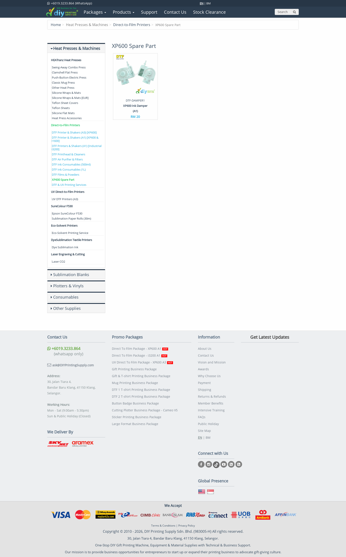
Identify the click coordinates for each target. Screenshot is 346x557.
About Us (204, 348)
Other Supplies (67, 308)
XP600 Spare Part (63, 180)
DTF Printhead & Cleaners (68, 154)
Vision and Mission (212, 362)
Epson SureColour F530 (67, 213)
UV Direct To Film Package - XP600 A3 (142, 362)
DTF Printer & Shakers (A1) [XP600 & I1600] (75, 139)
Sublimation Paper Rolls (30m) (71, 218)
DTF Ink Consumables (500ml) (71, 164)
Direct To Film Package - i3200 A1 (139, 355)
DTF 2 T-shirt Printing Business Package (141, 396)
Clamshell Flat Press (65, 72)
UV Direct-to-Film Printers (67, 192)
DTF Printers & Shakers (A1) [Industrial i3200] (77, 147)
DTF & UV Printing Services (69, 185)
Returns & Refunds (212, 396)
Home (56, 24)
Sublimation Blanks (71, 274)
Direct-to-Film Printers (131, 24)
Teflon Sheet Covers (65, 103)
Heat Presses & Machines (76, 48)
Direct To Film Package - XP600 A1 (140, 348)
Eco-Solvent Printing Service (70, 233)
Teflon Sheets (61, 108)
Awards (203, 369)
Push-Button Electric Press (69, 77)
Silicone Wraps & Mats (66, 93)
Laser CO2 (58, 261)
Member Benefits (210, 403)
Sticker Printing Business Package (136, 417)
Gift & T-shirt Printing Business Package (141, 376)
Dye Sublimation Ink (65, 247)
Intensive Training (211, 410)
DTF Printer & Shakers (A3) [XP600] (74, 132)
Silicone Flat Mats (63, 113)
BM (208, 3)
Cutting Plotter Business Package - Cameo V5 (145, 410)
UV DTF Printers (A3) (65, 199)
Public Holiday (208, 424)
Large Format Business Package (135, 424)
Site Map (204, 431)
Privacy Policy (186, 525)
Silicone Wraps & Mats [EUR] (70, 98)
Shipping (204, 390)
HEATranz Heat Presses (66, 60)
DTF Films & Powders (65, 175)
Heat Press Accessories (67, 118)
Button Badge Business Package (135, 403)
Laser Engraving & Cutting (68, 254)
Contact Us (206, 355)
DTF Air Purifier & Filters (67, 159)
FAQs (201, 417)
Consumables (66, 297)
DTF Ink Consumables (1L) (69, 169)
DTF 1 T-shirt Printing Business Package (141, 390)
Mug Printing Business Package (135, 383)
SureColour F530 (62, 206)
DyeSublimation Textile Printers (71, 240)
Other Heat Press (63, 88)
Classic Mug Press (63, 83)
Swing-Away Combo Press (69, 67)
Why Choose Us (209, 376)
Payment (204, 383)
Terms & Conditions (163, 525)
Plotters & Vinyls (68, 285)
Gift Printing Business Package (134, 369)
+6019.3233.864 (63, 348)
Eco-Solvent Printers (64, 226)
